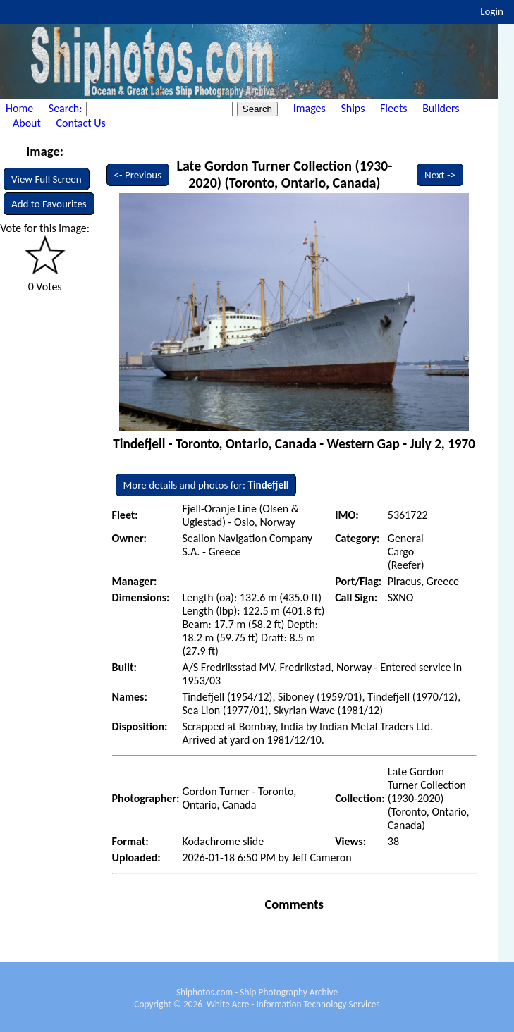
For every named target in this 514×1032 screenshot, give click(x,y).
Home (19, 108)
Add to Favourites (49, 203)
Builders (440, 108)
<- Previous (138, 174)
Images (309, 108)
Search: (67, 108)
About (27, 123)
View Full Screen (46, 179)
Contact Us (81, 123)
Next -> (439, 174)
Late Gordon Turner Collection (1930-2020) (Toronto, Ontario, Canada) (284, 174)
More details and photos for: (206, 485)
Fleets (393, 108)
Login (491, 11)
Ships (353, 108)
